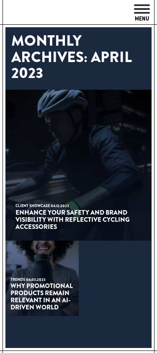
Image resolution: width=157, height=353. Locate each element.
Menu (142, 13)
